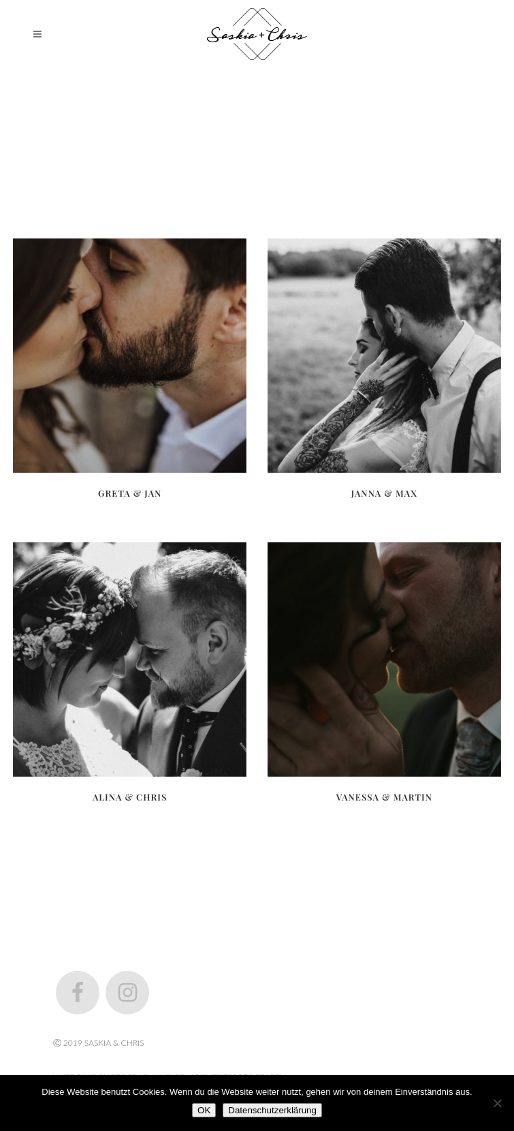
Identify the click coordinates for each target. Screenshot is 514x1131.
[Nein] (497, 1103)
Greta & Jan (129, 493)
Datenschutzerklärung (272, 1110)
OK (203, 1110)
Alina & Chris (130, 797)
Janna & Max (384, 493)
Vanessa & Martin (384, 797)
